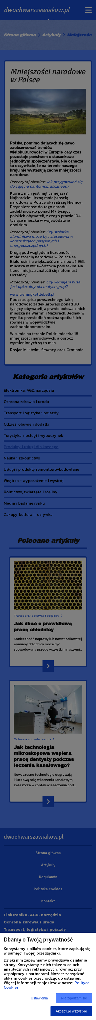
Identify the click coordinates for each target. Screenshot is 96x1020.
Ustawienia (39, 998)
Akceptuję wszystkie (71, 1011)
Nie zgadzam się (74, 998)
